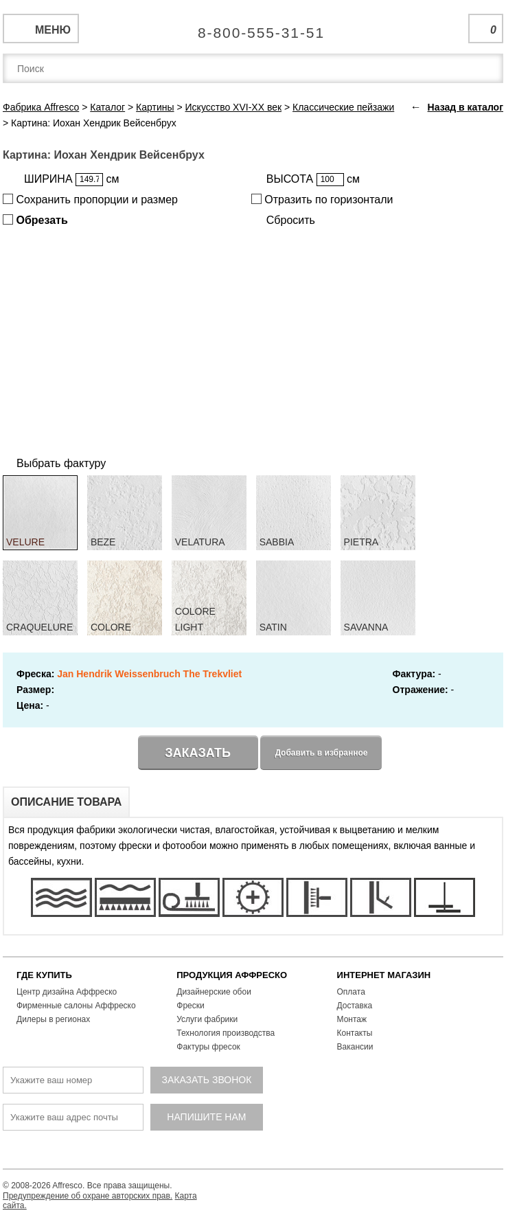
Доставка (355, 1005)
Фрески (190, 1005)
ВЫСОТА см (313, 179)
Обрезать (35, 220)
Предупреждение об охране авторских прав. (87, 1196)
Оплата (351, 992)
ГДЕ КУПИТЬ (44, 975)
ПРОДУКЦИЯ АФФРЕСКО (231, 975)
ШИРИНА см (71, 179)
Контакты (355, 1033)
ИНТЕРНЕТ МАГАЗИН (384, 975)
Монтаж (352, 1019)
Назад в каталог (465, 107)
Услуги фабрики (207, 1019)
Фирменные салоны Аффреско (76, 1005)
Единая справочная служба (253, 27)
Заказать (198, 753)
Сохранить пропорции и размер (90, 199)
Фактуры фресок (208, 1047)
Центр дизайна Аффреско (66, 992)
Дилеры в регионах (53, 1019)
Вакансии (355, 1047)
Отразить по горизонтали (322, 199)
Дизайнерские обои (213, 992)
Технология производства (225, 1033)
